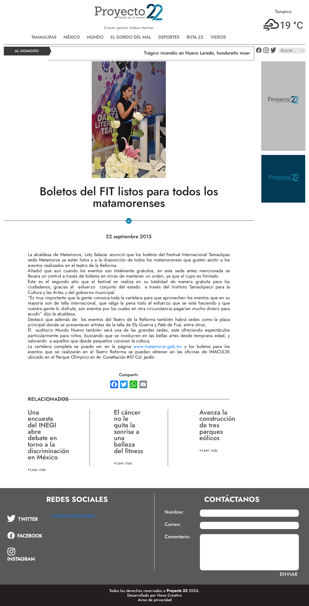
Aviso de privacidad (154, 600)
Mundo (95, 37)
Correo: (173, 524)
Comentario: (177, 536)
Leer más (38, 469)
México (71, 37)
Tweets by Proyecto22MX (73, 516)
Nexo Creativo (169, 595)
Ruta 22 (195, 37)
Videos (218, 37)
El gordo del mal (131, 37)
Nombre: (174, 512)
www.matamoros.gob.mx (157, 346)
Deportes (168, 37)
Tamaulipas (43, 37)
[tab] (26, 518)
